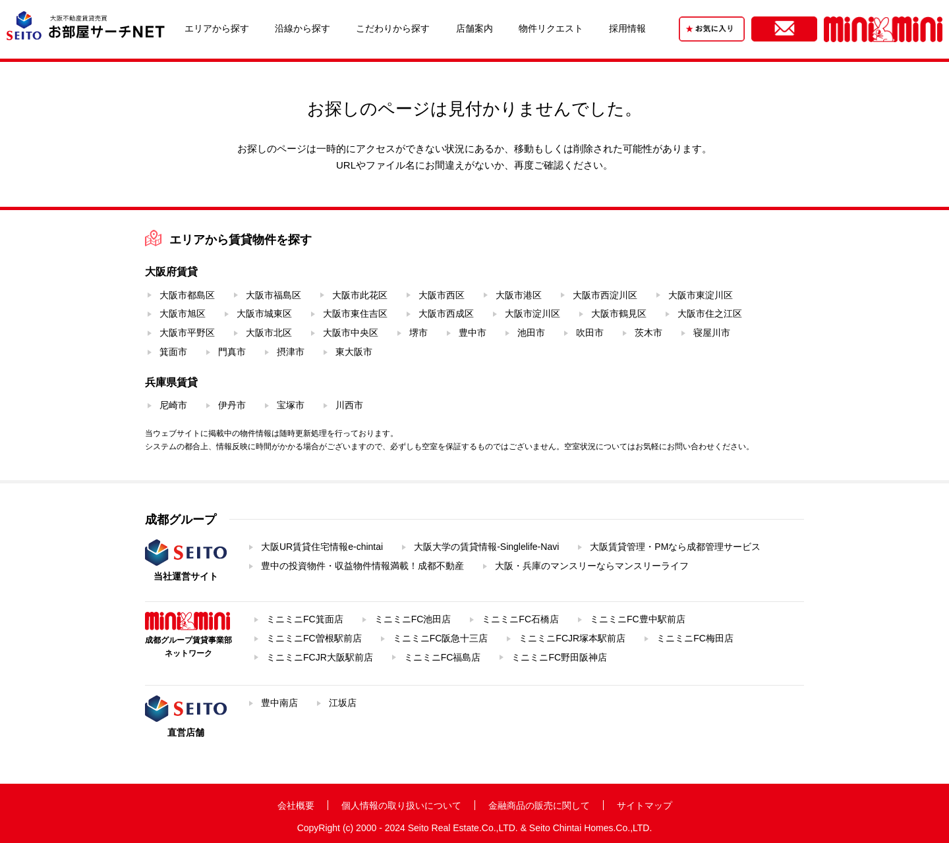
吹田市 (590, 332)
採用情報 (627, 28)
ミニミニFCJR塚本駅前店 (572, 638)
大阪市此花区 (360, 295)
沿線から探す (302, 28)
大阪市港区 (519, 295)
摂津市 (290, 351)
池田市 (531, 332)
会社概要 (295, 805)
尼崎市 (173, 405)
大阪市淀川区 (532, 313)
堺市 (418, 332)
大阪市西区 (441, 295)
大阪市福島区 (273, 295)
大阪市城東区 (264, 313)
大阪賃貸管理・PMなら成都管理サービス (675, 546)
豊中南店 (279, 702)
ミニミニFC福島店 (442, 657)
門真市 (232, 351)
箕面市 (173, 351)
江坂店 (343, 702)
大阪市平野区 (187, 332)
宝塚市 (290, 405)
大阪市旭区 (182, 313)
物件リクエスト (551, 28)
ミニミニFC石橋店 (520, 619)
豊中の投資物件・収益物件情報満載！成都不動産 (362, 565)
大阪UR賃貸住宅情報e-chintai (322, 546)
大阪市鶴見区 (619, 313)
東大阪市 (353, 351)
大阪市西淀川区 (605, 295)
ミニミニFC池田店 (412, 619)
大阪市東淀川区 (700, 295)
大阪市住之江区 (709, 313)
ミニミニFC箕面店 (304, 619)
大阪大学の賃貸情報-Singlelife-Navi (486, 546)
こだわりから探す (393, 28)
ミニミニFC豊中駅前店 (637, 619)
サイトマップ (644, 805)
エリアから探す (217, 28)
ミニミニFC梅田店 (694, 638)
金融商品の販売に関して (539, 805)
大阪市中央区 (350, 332)
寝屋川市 (711, 332)
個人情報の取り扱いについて (401, 805)
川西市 (349, 405)
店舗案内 (474, 28)
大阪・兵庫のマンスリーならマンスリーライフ (592, 565)
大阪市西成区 (446, 313)
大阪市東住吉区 (355, 313)
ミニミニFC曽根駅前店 (314, 638)
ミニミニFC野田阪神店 (559, 657)
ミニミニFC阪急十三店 (440, 638)
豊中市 (472, 332)
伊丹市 (232, 405)
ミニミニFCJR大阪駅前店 (319, 657)
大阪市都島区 (187, 295)
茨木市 (648, 332)
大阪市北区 (269, 332)
